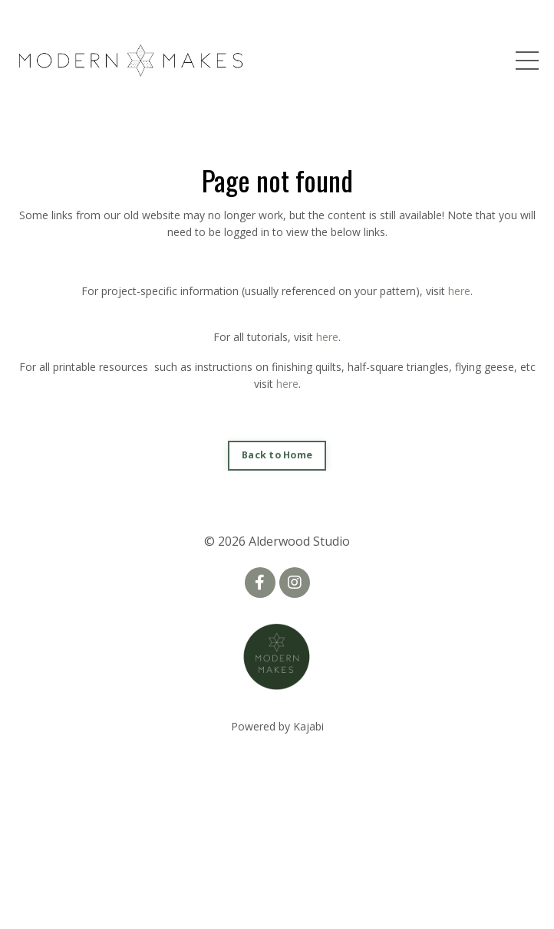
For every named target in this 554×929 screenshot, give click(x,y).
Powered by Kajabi (277, 726)
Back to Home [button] (277, 454)
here (459, 291)
